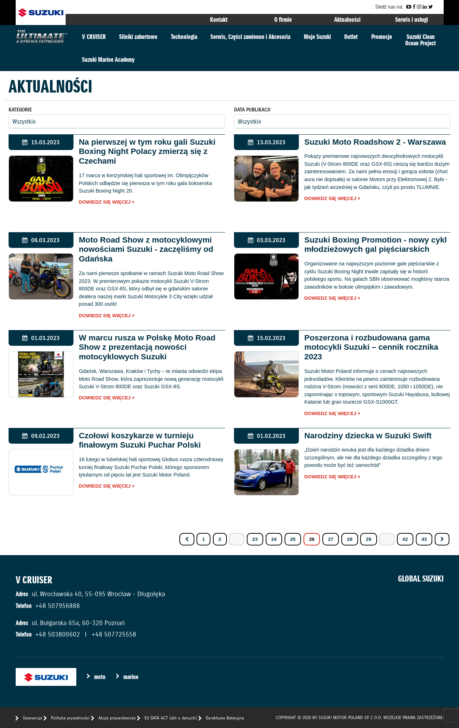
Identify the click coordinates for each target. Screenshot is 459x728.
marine (130, 677)
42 (405, 539)
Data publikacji (252, 109)
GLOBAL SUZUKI (421, 578)
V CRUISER (94, 37)
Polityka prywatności (70, 717)
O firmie (283, 19)
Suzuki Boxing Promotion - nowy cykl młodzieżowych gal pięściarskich (375, 244)
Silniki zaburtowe (138, 37)
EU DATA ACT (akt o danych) (170, 717)
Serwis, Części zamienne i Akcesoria (250, 37)
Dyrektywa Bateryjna (225, 717)
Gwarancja (32, 717)
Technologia (184, 37)
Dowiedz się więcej (105, 202)
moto (100, 677)
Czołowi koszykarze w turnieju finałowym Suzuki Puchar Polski (140, 440)
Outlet (351, 37)
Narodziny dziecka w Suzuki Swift (368, 435)
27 (330, 539)
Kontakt (219, 19)
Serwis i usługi (411, 19)
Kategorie (20, 109)
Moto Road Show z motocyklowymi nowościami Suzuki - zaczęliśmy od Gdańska (146, 249)
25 (293, 539)
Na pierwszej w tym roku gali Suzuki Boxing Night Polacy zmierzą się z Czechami (147, 152)
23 (254, 539)
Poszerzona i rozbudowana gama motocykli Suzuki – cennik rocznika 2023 (371, 347)
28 (349, 539)
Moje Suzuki (317, 37)
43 (424, 539)
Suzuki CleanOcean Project (420, 40)
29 (368, 539)
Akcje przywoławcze (117, 717)
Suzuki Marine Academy (108, 59)
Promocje (381, 37)
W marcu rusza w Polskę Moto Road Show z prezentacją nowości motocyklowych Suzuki (147, 347)
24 (273, 539)
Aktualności (347, 19)
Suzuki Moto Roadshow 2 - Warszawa (375, 142)
